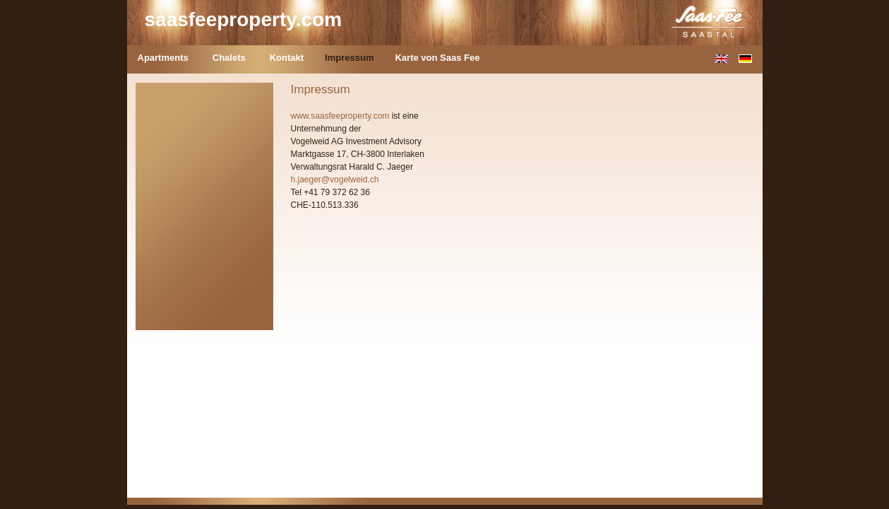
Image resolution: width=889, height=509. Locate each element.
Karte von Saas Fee (437, 57)
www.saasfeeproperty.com (340, 116)
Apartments (163, 57)
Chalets (229, 57)
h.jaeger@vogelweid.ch (335, 180)
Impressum (349, 57)
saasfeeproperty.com (243, 19)
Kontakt (287, 57)
